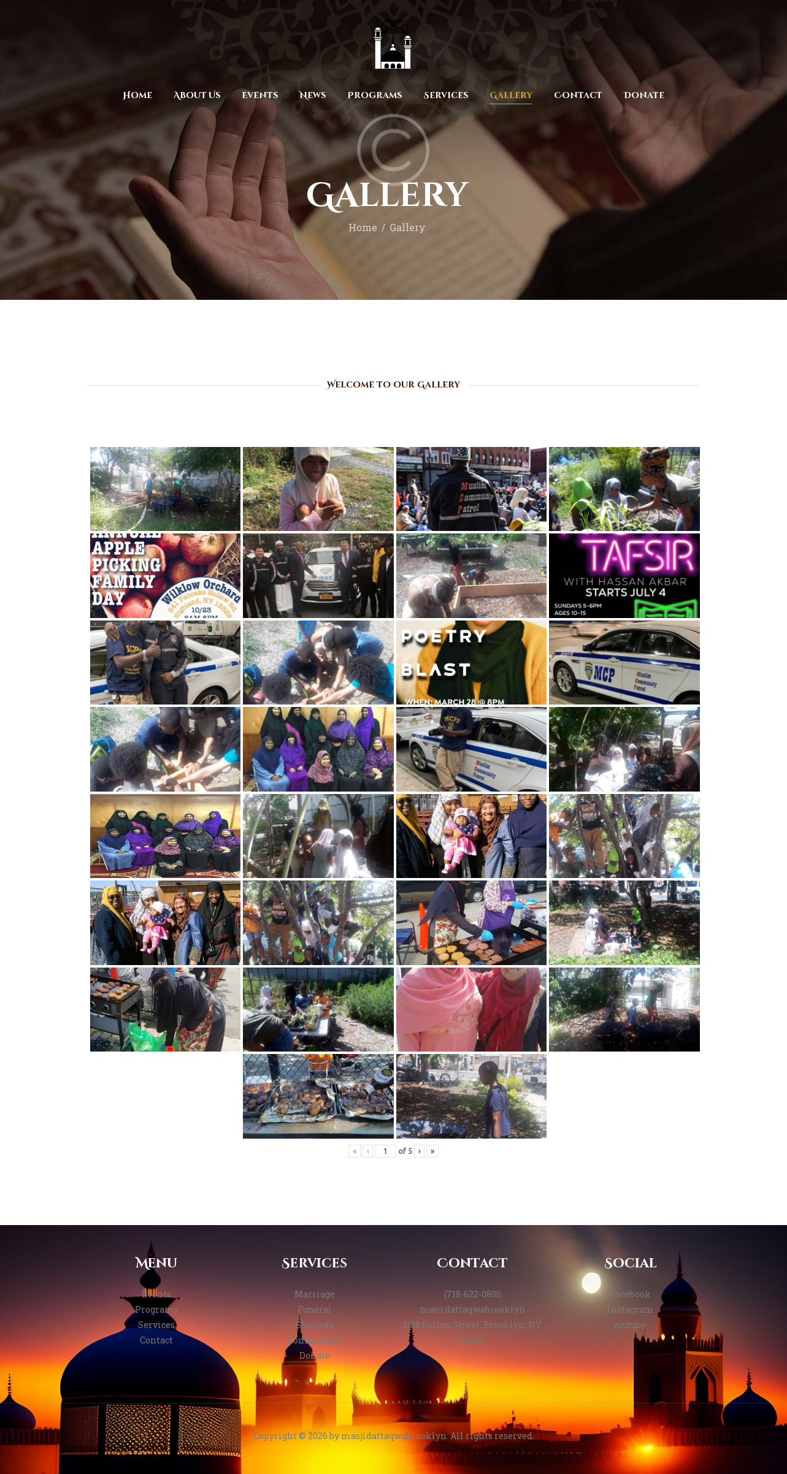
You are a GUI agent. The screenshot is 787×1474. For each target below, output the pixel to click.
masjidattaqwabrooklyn (472, 1309)
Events (156, 1294)
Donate (314, 1355)
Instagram (630, 1309)
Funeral (315, 1309)
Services (156, 1325)
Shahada (315, 1325)
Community (314, 1340)
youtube (630, 1325)
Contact (156, 1340)
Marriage (314, 1294)
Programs (157, 1309)
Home (362, 227)
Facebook (630, 1294)
